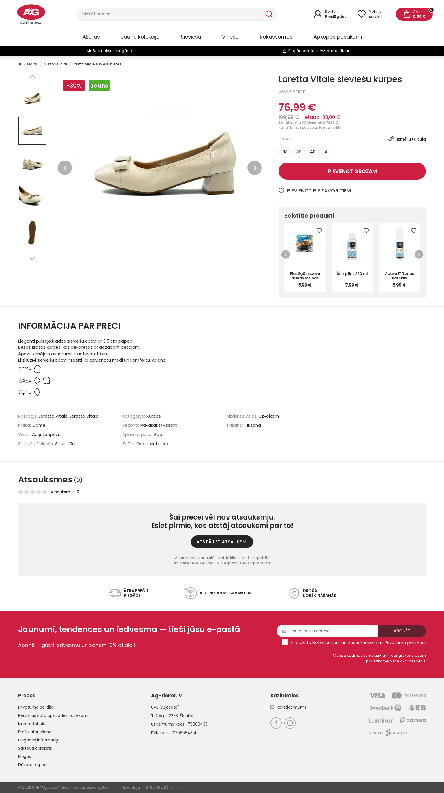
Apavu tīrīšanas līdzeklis (399, 275)
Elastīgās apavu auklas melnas (305, 275)
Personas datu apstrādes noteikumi (53, 715)
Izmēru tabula (32, 723)
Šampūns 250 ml (352, 273)
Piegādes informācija (39, 740)
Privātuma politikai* (405, 642)
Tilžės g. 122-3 (164, 715)
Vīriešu (230, 36)
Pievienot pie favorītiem (315, 190)
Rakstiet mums (288, 707)
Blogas (24, 756)
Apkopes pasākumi (337, 36)
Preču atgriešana (35, 732)
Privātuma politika (36, 707)
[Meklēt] (170, 14)
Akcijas (91, 36)
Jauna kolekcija (140, 36)
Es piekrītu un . (358, 642)
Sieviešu (191, 36)
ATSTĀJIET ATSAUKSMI (222, 542)
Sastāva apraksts (35, 748)
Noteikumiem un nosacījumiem (344, 642)
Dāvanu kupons (33, 765)
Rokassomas (276, 36)
